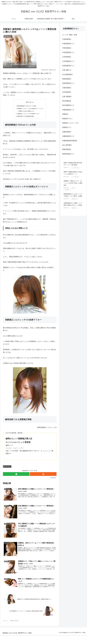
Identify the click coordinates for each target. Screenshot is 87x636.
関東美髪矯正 (7, 467)
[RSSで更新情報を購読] (43, 475)
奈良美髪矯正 (66, 92)
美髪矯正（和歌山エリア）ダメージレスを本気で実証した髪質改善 (73, 183)
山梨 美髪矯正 (67, 96)
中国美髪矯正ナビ (68, 43)
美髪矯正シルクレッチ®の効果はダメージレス (30, 109)
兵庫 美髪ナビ (67, 70)
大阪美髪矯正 (66, 88)
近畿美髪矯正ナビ (68, 136)
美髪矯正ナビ (66, 127)
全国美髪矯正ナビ (68, 65)
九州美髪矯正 (66, 57)
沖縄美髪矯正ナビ (68, 110)
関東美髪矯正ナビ (68, 154)
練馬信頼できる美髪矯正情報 (25, 117)
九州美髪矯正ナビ (68, 61)
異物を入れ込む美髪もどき (26, 111)
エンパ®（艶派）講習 (69, 35)
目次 (27, 102)
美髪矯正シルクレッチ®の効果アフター (28, 114)
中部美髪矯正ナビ (68, 52)
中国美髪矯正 (66, 39)
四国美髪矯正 (66, 79)
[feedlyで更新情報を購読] (16, 475)
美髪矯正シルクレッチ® (70, 123)
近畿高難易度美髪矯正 (69, 140)
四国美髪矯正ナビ (68, 83)
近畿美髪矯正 (66, 132)
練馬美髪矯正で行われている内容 (26, 106)
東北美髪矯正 (66, 101)
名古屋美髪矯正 (67, 74)
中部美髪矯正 (66, 48)
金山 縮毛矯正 (67, 145)
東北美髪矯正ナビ (68, 105)
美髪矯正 (65, 114)
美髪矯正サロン (67, 118)
